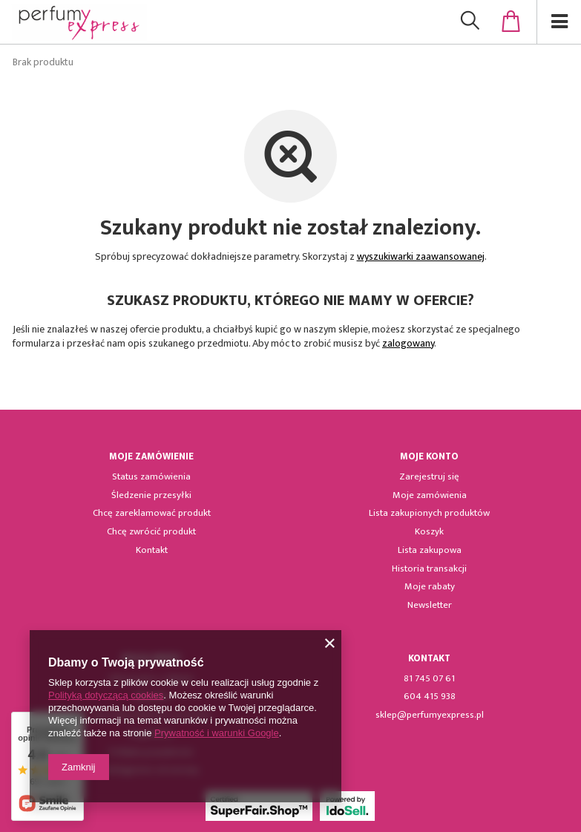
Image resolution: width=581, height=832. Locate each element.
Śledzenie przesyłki (151, 496)
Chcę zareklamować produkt (152, 514)
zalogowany (408, 343)
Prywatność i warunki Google (216, 732)
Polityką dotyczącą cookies (105, 695)
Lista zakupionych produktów (429, 514)
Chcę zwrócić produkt (151, 532)
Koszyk (429, 532)
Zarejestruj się (429, 477)
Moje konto (429, 457)
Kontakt (152, 551)
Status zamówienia (151, 477)
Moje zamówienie (151, 457)
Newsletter (429, 606)
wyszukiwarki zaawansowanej (421, 256)
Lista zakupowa (430, 551)
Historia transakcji (429, 569)
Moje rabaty (429, 587)
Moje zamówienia (430, 496)
